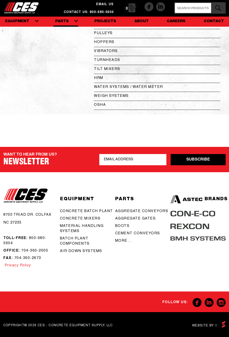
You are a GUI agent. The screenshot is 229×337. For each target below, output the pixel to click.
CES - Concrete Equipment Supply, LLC (24, 7)
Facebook (148, 6)
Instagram (221, 302)
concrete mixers (80, 219)
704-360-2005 (34, 251)
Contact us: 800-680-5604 (89, 12)
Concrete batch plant (86, 211)
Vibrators (106, 51)
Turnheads (107, 60)
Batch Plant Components (75, 241)
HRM (98, 78)
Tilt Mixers (107, 69)
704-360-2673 (27, 258)
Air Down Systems (81, 251)
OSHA (100, 105)
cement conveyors (137, 233)
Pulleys (103, 33)
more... (123, 241)
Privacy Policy (17, 265)
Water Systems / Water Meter (128, 87)
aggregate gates (135, 219)
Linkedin (160, 6)
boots (122, 226)
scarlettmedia (223, 324)
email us (105, 4)
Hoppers (104, 42)
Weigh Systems (111, 96)
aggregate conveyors (141, 211)
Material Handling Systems (82, 228)
